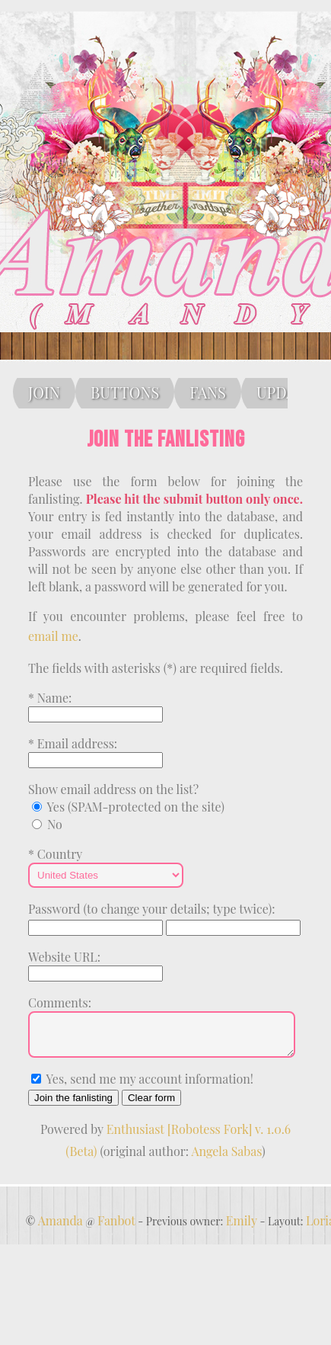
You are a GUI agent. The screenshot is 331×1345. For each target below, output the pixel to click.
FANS (207, 392)
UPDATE (285, 392)
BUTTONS (125, 392)
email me (53, 636)
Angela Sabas (227, 1158)
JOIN (44, 392)
